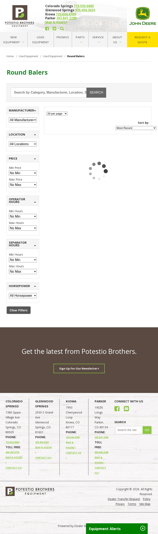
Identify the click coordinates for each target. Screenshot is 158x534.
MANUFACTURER (22, 110)
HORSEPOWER (22, 286)
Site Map (144, 504)
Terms (132, 504)
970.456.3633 (85, 10)
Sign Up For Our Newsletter (79, 368)
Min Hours (16, 211)
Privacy (120, 504)
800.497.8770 (12, 452)
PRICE (22, 158)
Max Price (15, 179)
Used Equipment (41, 39)
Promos (63, 37)
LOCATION (22, 134)
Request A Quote (142, 39)
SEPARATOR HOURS (22, 243)
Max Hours (16, 223)
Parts (80, 39)
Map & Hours (56, 22)
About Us (117, 39)
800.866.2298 (101, 452)
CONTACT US (14, 467)
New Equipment (13, 39)
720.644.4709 (66, 14)
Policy (146, 499)
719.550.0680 (84, 6)
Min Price (15, 168)
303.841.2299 (66, 18)
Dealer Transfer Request (124, 499)
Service (98, 39)
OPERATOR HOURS (22, 200)
